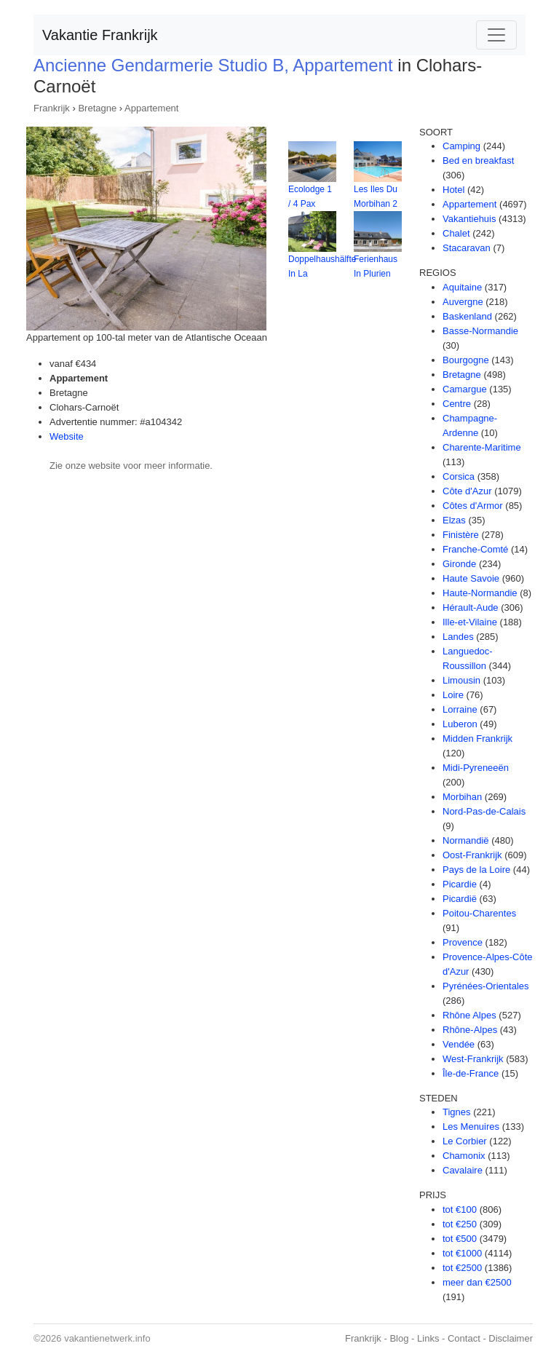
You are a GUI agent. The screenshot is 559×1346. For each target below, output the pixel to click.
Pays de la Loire (476, 869)
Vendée (459, 1044)
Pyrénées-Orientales (486, 986)
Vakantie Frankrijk (100, 35)
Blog (398, 1338)
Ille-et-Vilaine (470, 622)
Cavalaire (463, 1170)
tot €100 (460, 1209)
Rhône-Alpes (470, 1029)
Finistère (461, 534)
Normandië (466, 840)
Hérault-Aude (471, 607)
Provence (463, 942)
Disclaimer (510, 1338)
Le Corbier (465, 1141)
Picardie (460, 884)
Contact (464, 1338)
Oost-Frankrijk (472, 855)
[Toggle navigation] (496, 35)
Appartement (151, 108)
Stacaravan (467, 247)
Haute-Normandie (480, 592)
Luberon (460, 723)
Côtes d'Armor (473, 505)
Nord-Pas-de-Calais (484, 811)
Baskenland (467, 316)
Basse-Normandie (480, 330)
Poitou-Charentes (479, 913)
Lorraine (460, 709)
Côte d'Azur (467, 491)
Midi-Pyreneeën (476, 767)
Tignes (457, 1112)
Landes (458, 636)
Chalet (456, 233)
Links (428, 1338)
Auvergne (463, 301)
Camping (461, 145)
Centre (457, 403)
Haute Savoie (471, 578)
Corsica (459, 476)
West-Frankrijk (473, 1058)
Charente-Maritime (482, 447)
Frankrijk (51, 108)
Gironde (459, 563)
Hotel (453, 189)
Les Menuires (471, 1126)
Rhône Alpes (469, 1015)
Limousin (461, 680)
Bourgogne (466, 360)
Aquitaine (462, 287)
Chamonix (464, 1155)
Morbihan (462, 796)
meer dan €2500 (477, 1282)
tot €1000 (462, 1253)
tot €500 (460, 1238)
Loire (453, 694)
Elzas (454, 520)
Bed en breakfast (478, 160)
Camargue (465, 389)
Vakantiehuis (469, 218)
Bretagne (97, 108)
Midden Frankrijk (477, 738)
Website (66, 436)
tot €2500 (462, 1267)
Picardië (460, 898)
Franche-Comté (475, 549)
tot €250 (460, 1224)
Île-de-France (471, 1073)
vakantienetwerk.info (107, 1338)
